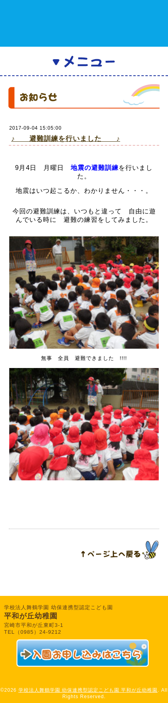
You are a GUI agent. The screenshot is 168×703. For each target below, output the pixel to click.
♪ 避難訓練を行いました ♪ (65, 139)
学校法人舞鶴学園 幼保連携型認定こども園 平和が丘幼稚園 (88, 690)
